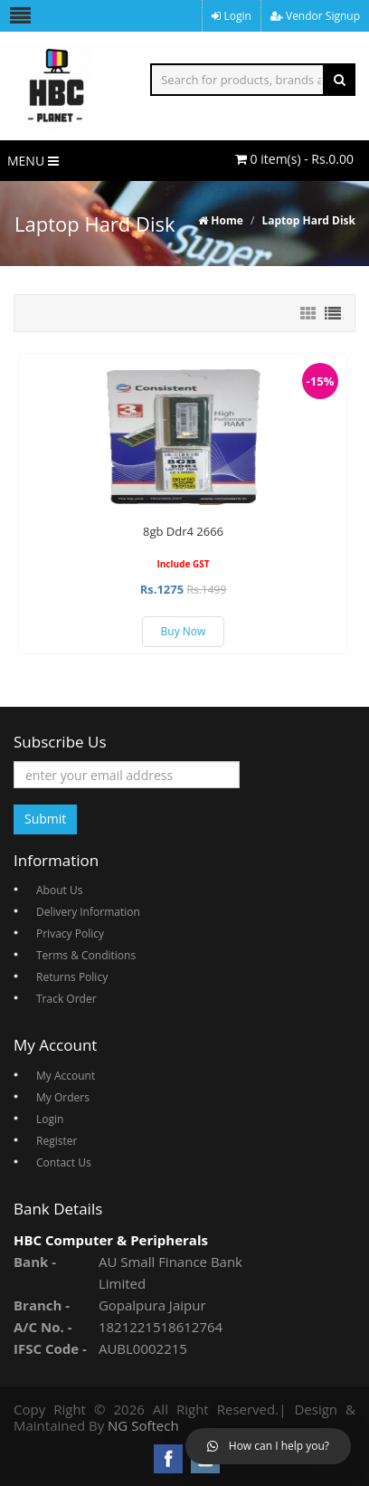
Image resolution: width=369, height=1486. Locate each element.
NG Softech (143, 1425)
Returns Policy (72, 977)
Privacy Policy (70, 933)
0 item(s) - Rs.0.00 (294, 158)
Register (56, 1140)
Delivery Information (88, 911)
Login (231, 16)
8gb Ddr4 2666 (183, 531)
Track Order (66, 998)
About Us (59, 890)
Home (220, 220)
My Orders (63, 1097)
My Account (65, 1075)
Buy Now (183, 631)
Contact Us (63, 1162)
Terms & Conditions (86, 955)
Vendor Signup (315, 16)
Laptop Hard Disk (308, 220)
